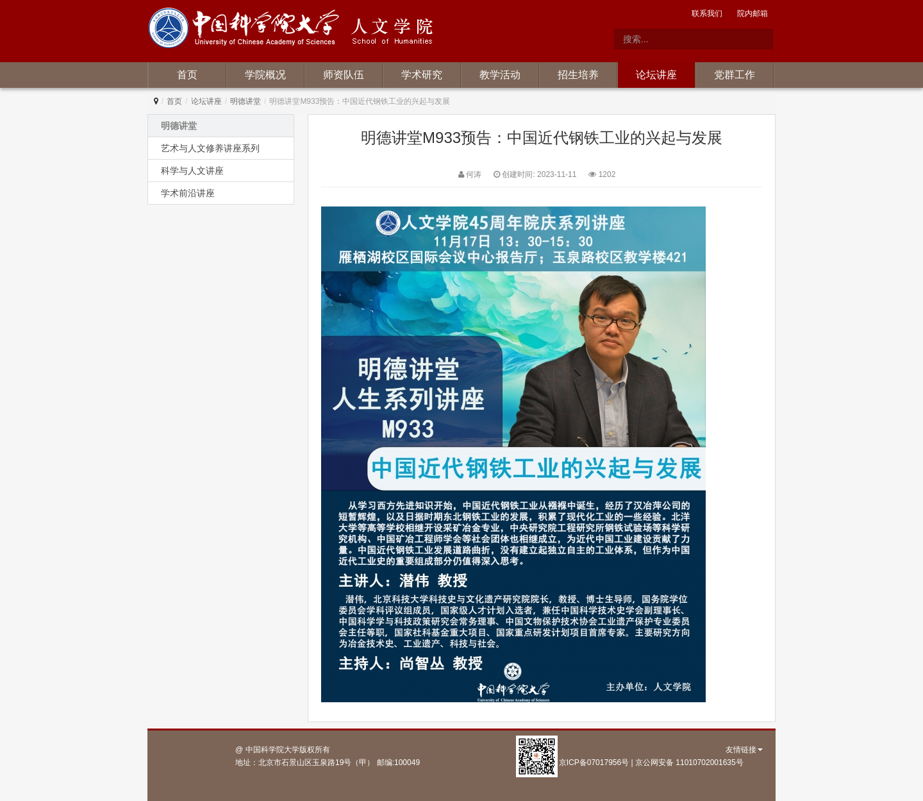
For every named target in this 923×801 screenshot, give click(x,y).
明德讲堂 (245, 101)
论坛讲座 (656, 74)
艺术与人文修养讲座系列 (210, 148)
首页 (187, 74)
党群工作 (734, 74)
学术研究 (421, 74)
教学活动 (499, 74)
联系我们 (707, 13)
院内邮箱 (752, 13)
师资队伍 (343, 74)
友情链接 (744, 749)
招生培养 (578, 74)
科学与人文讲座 (192, 170)
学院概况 (265, 74)
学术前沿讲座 (188, 193)
